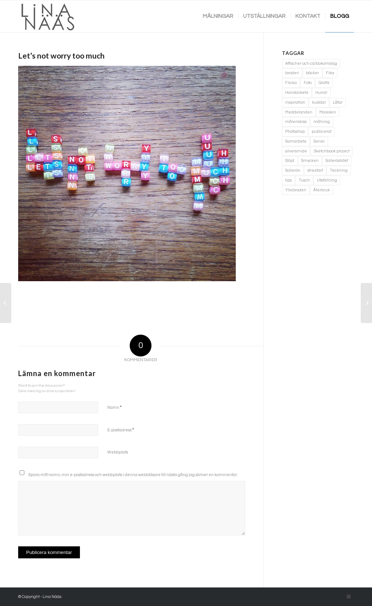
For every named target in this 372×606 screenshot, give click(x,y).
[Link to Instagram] (348, 596)
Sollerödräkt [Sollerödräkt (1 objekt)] (337, 161)
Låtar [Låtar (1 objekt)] (338, 102)
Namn (114, 407)
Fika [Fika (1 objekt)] (330, 73)
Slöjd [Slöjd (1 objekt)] (289, 161)
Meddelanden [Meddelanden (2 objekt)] (298, 112)
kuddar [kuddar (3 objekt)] (319, 102)
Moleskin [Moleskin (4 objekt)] (327, 112)
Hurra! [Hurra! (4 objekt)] (321, 93)
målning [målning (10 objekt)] (322, 122)
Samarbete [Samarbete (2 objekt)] (296, 141)
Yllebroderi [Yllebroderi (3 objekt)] (295, 190)
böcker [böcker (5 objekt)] (312, 73)
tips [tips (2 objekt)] (288, 180)
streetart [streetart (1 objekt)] (315, 170)
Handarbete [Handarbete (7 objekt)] (296, 93)
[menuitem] (218, 16)
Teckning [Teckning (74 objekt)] (339, 170)
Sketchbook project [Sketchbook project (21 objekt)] (331, 151)
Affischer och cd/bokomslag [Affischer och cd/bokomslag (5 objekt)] (311, 63)
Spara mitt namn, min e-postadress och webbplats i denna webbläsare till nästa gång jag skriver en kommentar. (133, 475)
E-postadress (120, 429)
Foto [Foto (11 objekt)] (308, 83)
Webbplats (117, 452)
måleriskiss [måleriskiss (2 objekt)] (296, 122)
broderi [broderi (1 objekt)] (292, 73)
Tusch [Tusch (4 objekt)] (304, 180)
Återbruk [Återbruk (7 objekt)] (321, 190)
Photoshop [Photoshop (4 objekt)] (295, 131)
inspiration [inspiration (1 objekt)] (295, 102)
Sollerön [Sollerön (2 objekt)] (292, 170)
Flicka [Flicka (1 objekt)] (291, 83)
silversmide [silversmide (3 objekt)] (296, 151)
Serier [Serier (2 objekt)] (319, 141)
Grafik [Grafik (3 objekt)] (324, 83)
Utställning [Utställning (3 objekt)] (327, 180)
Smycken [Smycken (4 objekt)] (310, 161)
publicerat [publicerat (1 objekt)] (321, 131)
